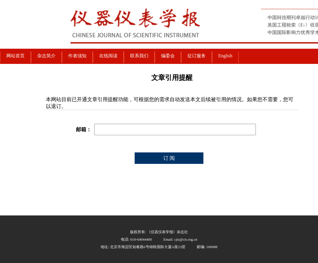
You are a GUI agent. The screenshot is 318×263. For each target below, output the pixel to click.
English (225, 55)
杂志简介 (46, 55)
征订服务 (196, 55)
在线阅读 (108, 55)
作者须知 (77, 55)
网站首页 (15, 55)
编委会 (168, 55)
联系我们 (139, 55)
